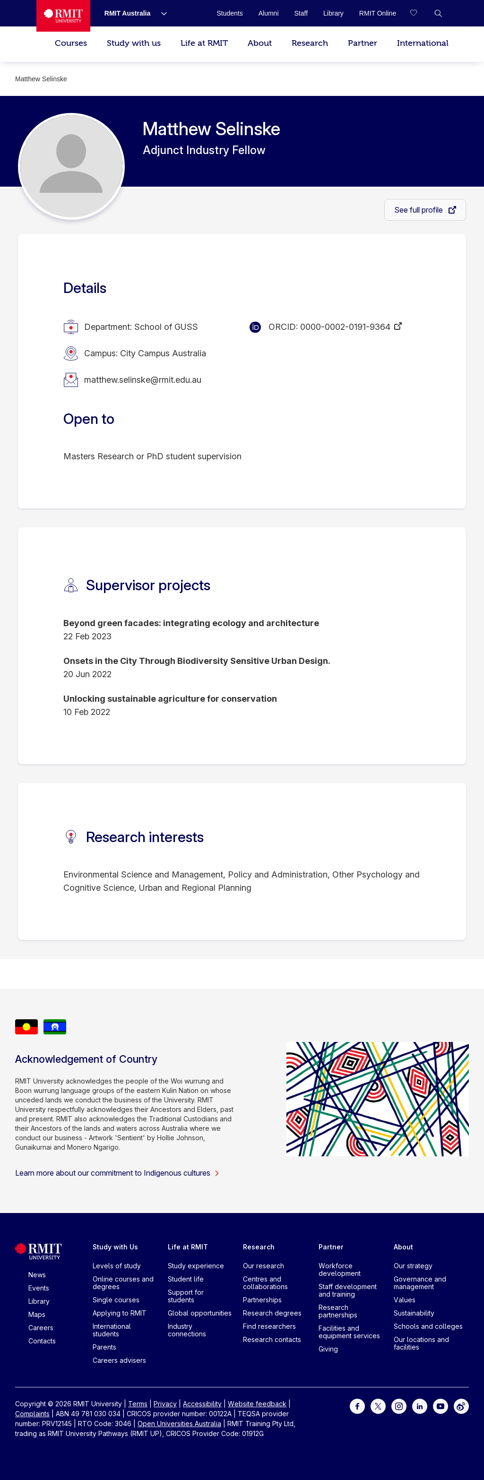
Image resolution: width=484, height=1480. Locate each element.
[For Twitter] (378, 1406)
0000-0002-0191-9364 (345, 327)
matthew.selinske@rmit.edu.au (142, 380)
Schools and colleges (428, 1326)
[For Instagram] (398, 1406)
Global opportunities (200, 1313)
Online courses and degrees (123, 1283)
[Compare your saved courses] (419, 13)
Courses (71, 43)
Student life (186, 1279)
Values (404, 1300)
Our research (263, 1266)
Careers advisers (119, 1360)
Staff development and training (348, 1290)
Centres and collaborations (265, 1283)
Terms (137, 1404)
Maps (36, 1314)
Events (38, 1288)
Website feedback (257, 1404)
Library (39, 1301)
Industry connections (187, 1330)
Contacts (42, 1341)
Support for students (186, 1296)
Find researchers (269, 1326)
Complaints (32, 1414)
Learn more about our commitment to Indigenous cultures (117, 1173)
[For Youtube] (440, 1406)
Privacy (165, 1404)
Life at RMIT (204, 43)
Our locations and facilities (421, 1343)
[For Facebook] (357, 1406)
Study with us (134, 43)
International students (112, 1330)
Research (310, 43)
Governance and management (420, 1283)
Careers (40, 1328)
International (423, 43)
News (37, 1275)
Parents (104, 1347)
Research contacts (272, 1339)
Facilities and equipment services (349, 1332)
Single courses (116, 1300)
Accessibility (202, 1404)
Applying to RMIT (120, 1313)
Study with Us (115, 1247)
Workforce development (340, 1269)
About (260, 43)
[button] (438, 13)
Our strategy (413, 1266)
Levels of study (117, 1266)
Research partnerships (338, 1311)
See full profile (419, 210)
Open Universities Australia (179, 1424)
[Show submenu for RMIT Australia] (160, 13)
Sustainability (414, 1313)
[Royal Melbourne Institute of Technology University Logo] (63, 16)
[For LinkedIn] (419, 1406)
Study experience (196, 1266)
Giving (328, 1349)
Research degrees (272, 1313)
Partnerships (262, 1300)
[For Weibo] (461, 1406)
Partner (362, 43)
